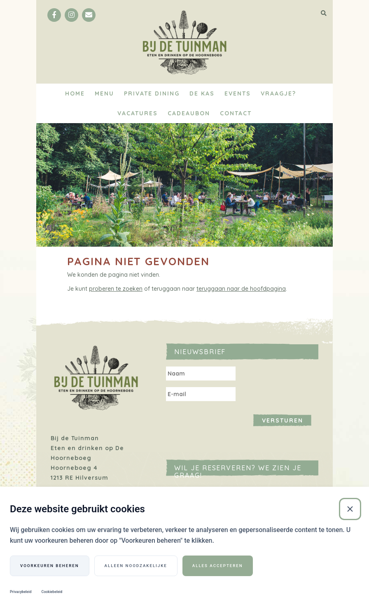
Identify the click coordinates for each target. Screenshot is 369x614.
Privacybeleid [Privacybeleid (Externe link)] (20, 592)
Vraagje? (278, 93)
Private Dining (152, 93)
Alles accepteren (217, 565)
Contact (236, 113)
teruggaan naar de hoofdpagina (241, 288)
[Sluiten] (350, 509)
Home (75, 93)
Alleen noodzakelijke (136, 565)
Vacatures (137, 113)
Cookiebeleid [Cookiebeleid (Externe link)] (51, 592)
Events (237, 93)
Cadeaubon (189, 113)
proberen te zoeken (115, 288)
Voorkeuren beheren (49, 565)
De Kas (202, 93)
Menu (104, 93)
